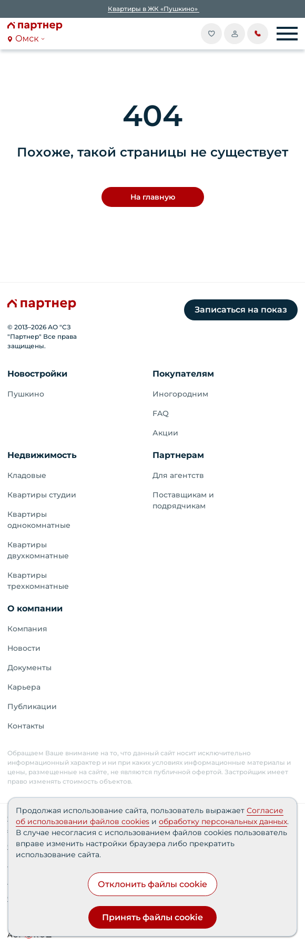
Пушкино (25, 394)
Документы (29, 667)
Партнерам (178, 455)
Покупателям (183, 374)
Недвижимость (42, 455)
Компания (27, 628)
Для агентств (178, 475)
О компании (35, 608)
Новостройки (37, 374)
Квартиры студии (41, 494)
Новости (23, 648)
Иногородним (180, 394)
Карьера (23, 687)
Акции (165, 433)
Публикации (32, 706)
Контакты (25, 726)
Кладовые (26, 475)
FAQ (160, 413)
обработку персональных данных (223, 821)
